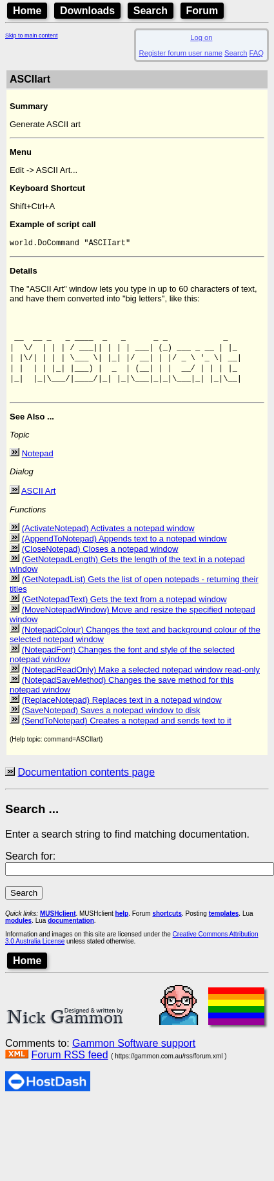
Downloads (87, 10)
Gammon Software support (133, 1058)
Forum (202, 10)
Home (27, 10)
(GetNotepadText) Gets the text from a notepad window (124, 615)
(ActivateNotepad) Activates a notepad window (108, 544)
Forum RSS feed (69, 1070)
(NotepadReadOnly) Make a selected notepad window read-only (141, 685)
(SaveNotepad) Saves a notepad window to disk (111, 726)
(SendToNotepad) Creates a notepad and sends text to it (126, 736)
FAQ (257, 53)
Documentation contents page (86, 787)
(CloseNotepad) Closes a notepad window (100, 564)
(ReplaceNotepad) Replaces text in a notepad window (122, 715)
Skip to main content (31, 35)
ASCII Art (38, 506)
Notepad (38, 469)
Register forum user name (180, 53)
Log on (201, 37)
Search (150, 10)
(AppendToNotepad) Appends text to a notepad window (124, 554)
